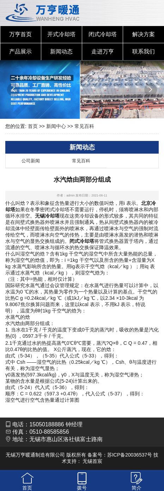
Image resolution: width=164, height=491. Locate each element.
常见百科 (84, 126)
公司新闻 (31, 160)
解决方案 (143, 34)
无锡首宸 (92, 461)
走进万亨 (102, 51)
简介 (136, 488)
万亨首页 (20, 34)
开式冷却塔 (61, 34)
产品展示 (20, 51)
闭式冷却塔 (103, 34)
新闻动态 (61, 51)
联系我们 (143, 51)
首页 (33, 126)
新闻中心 (56, 126)
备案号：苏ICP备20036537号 (119, 455)
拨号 (82, 488)
